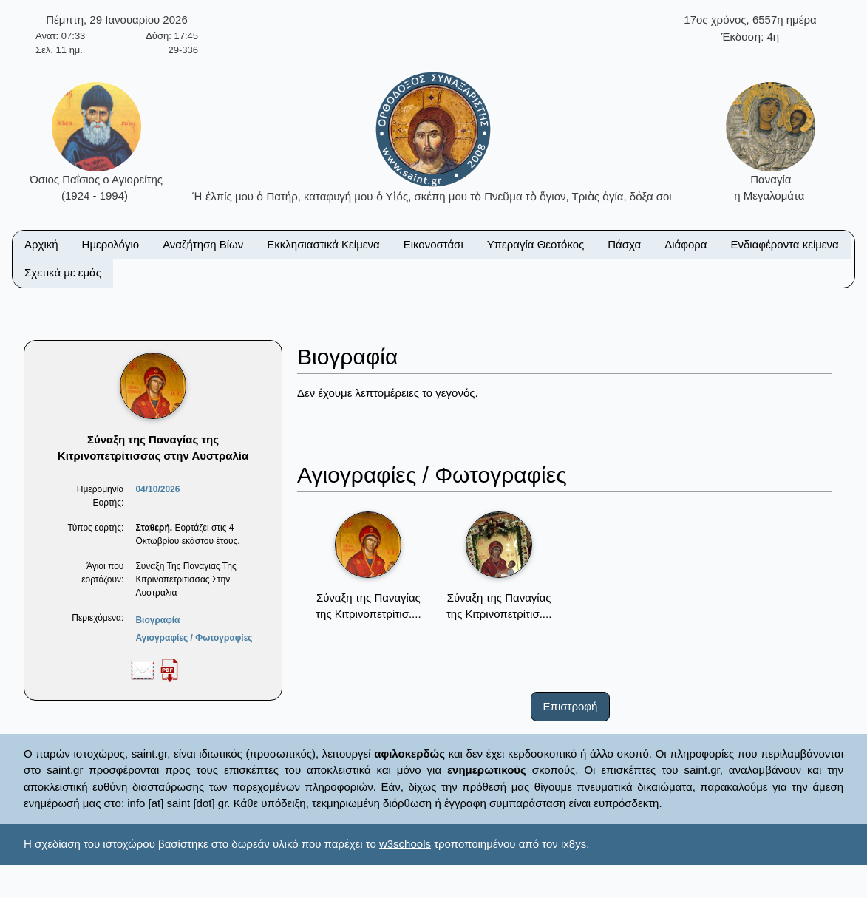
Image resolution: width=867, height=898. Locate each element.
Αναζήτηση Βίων (203, 244)
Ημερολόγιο (111, 244)
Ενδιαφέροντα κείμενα (785, 244)
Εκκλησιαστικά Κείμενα (323, 244)
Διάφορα (685, 244)
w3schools (405, 843)
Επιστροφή (570, 706)
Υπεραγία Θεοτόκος (536, 244)
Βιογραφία (157, 620)
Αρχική (41, 244)
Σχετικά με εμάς (62, 272)
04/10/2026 (157, 489)
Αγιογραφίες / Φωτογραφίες (193, 638)
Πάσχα (624, 244)
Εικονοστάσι (433, 244)
